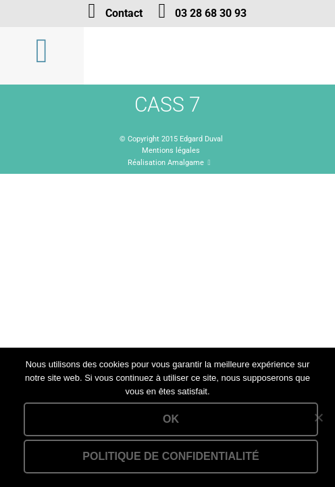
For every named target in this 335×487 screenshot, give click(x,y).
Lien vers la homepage (209, 56)
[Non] (318, 417)
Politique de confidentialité (170, 456)
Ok (171, 419)
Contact (124, 13)
